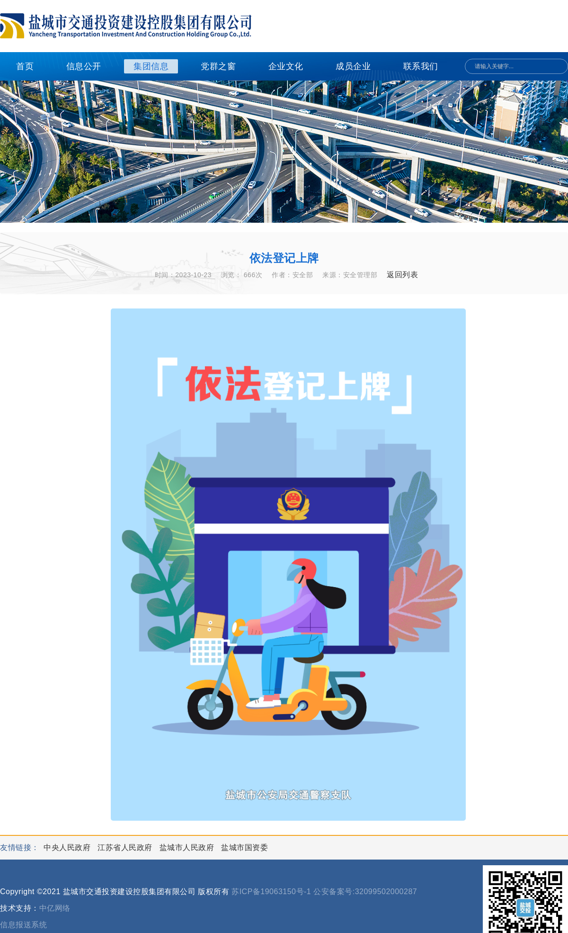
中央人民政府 (68, 847)
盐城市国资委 (244, 847)
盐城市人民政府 (188, 847)
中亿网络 (55, 908)
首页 (25, 66)
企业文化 (285, 66)
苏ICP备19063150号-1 (271, 892)
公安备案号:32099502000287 (365, 892)
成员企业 (353, 66)
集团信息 (151, 66)
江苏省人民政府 (126, 847)
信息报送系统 (23, 925)
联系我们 (420, 66)
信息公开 (83, 66)
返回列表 (402, 275)
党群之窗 (218, 66)
